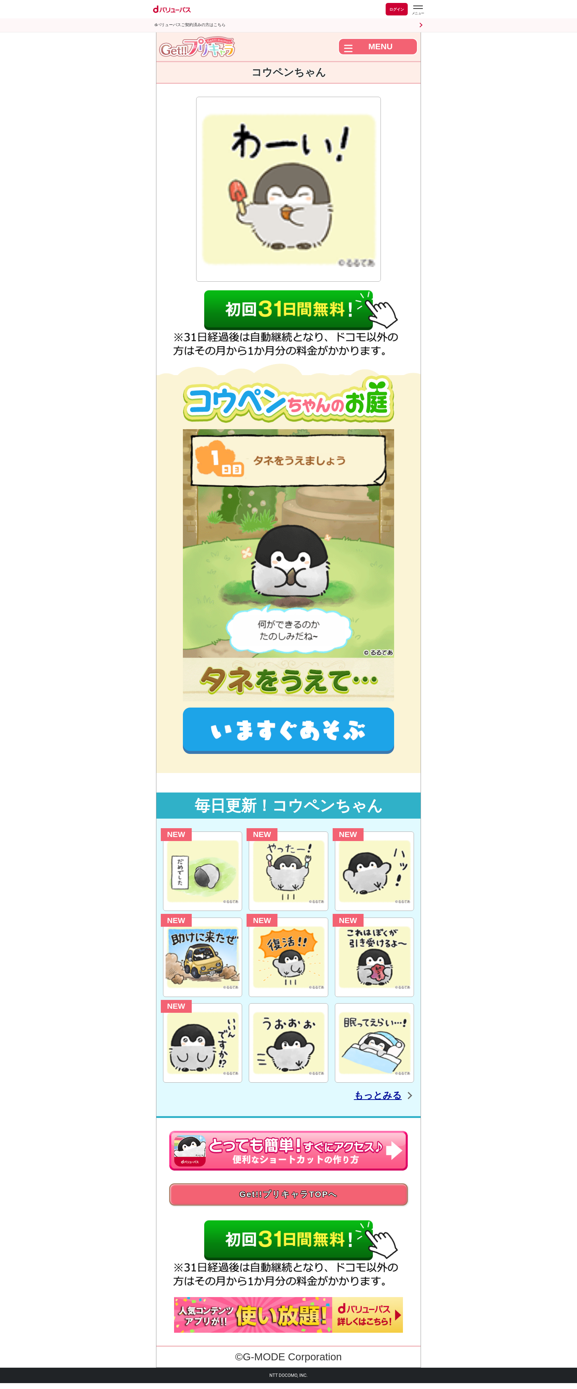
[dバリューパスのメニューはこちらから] (417, 10)
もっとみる (369, 1094)
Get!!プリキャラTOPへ (288, 1197)
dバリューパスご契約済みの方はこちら (190, 24)
